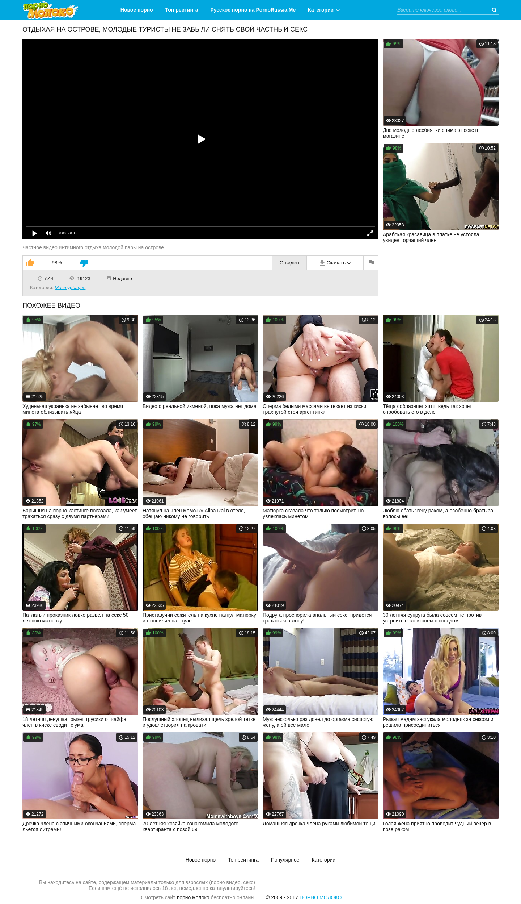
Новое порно (136, 10)
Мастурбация (70, 287)
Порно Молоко (321, 897)
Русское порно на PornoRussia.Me (253, 10)
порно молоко (193, 897)
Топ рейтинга (181, 10)
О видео (289, 263)
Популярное (285, 860)
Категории (321, 10)
